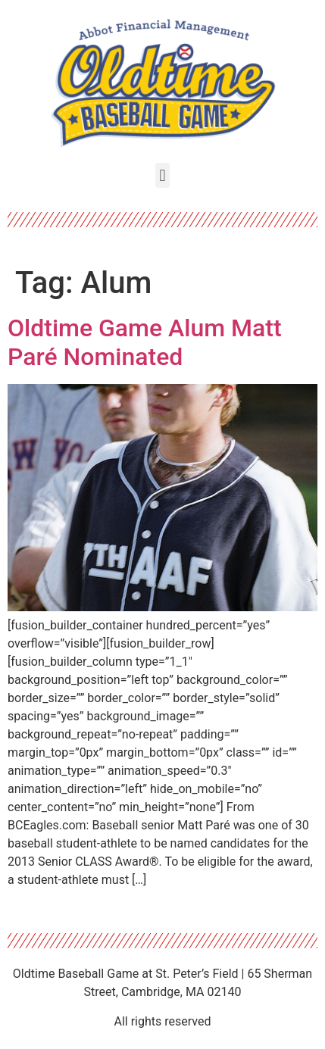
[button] (162, 175)
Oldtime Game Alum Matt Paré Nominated (145, 342)
